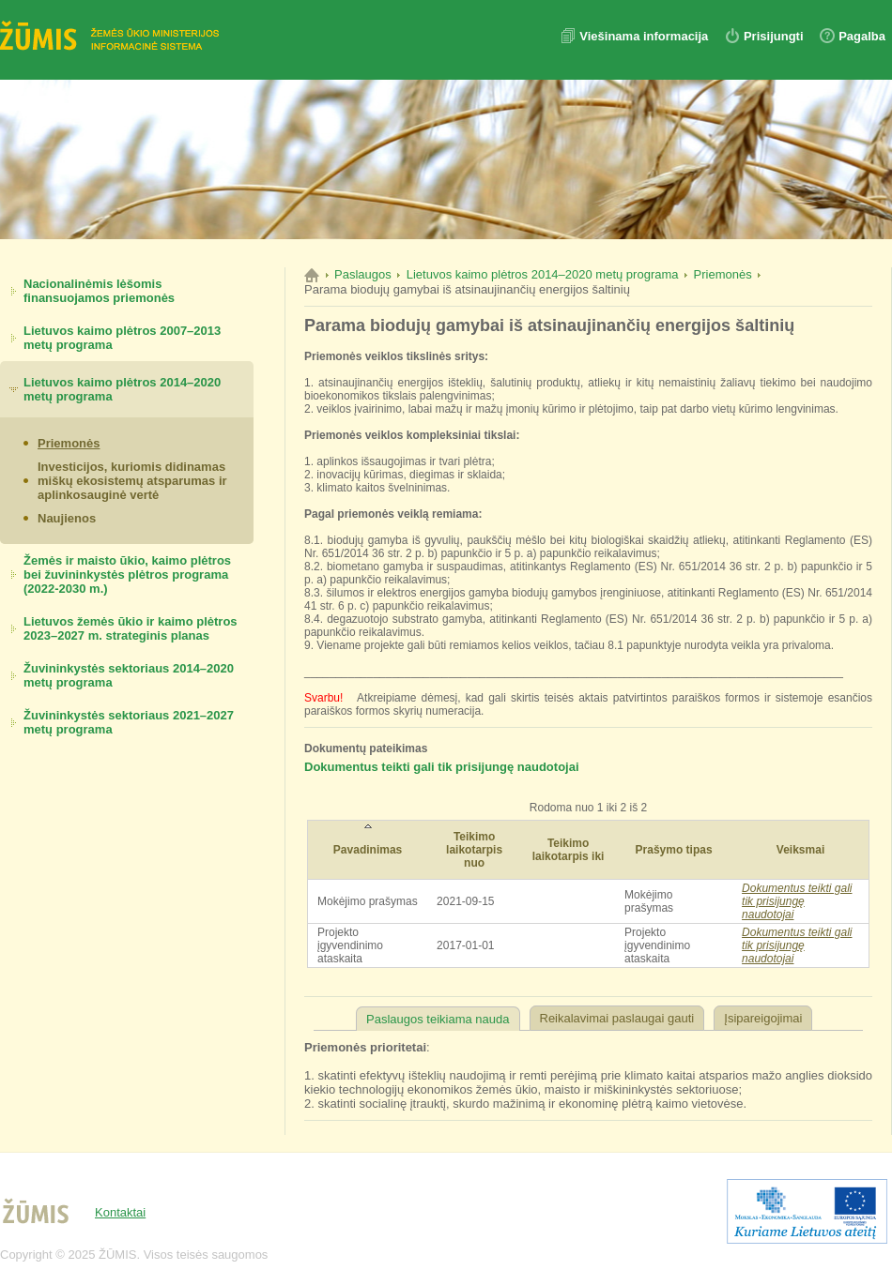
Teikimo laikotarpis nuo (474, 849)
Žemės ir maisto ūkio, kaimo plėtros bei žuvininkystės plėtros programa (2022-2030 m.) (127, 574)
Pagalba (861, 36)
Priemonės (69, 443)
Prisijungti (774, 36)
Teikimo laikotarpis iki (568, 850)
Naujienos (67, 518)
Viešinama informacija (645, 36)
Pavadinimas (367, 849)
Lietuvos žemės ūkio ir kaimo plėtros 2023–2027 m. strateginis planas (130, 628)
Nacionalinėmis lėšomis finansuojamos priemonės (99, 291)
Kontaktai (120, 1212)
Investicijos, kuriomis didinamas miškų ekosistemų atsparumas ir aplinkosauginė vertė (132, 481)
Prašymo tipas (674, 849)
